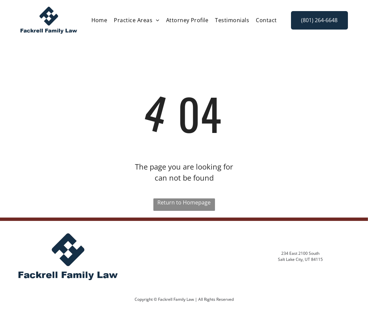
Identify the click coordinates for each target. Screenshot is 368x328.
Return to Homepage (184, 202)
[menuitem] (99, 20)
